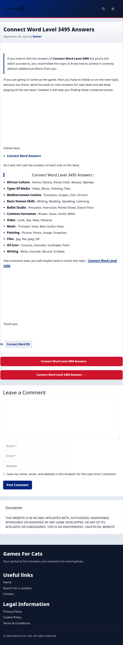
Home (7, 582)
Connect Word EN (18, 344)
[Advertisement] (61, 119)
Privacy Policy (12, 611)
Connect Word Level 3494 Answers (63, 361)
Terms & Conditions (16, 623)
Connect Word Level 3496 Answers (59, 374)
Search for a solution (17, 588)
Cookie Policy (12, 617)
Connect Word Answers (24, 156)
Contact (8, 594)
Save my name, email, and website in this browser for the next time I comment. (62, 474)
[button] (103, 8)
